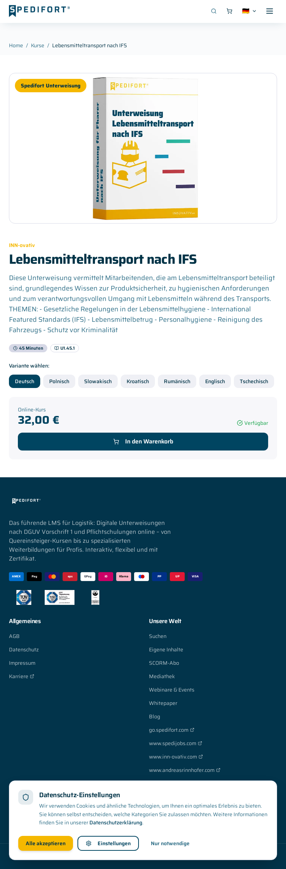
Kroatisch (138, 381)
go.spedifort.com (171, 730)
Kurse (37, 45)
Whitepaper (163, 703)
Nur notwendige (170, 842)
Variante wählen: (29, 366)
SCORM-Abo (164, 663)
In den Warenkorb (143, 441)
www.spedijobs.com (175, 743)
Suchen (157, 636)
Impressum (22, 663)
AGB (14, 636)
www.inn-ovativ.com (176, 756)
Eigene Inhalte (166, 649)
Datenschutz (24, 649)
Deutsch (24, 381)
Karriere (21, 676)
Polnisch (59, 381)
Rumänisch (177, 381)
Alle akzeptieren (46, 842)
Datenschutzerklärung (115, 821)
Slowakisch (98, 381)
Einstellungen (108, 842)
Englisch (215, 381)
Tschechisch (254, 381)
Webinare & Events (171, 690)
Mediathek (162, 676)
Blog (154, 716)
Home (16, 45)
